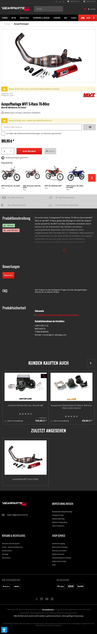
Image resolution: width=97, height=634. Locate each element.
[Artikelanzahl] (7, 151)
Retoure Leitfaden (59, 551)
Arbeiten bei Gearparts (11, 544)
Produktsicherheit (14, 308)
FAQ (5, 291)
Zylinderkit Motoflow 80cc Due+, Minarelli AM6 (25, 405)
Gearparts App (58, 515)
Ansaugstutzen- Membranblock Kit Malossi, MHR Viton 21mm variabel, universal (71, 406)
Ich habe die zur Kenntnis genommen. (34, 133)
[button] (4, 630)
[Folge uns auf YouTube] (46, 599)
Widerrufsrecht (58, 554)
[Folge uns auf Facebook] (41, 599)
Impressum (6, 558)
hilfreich (9, 225)
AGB (53, 565)
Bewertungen (11, 266)
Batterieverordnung (59, 547)
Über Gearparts (58, 526)
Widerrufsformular (59, 561)
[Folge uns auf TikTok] (36, 599)
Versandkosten (48, 609)
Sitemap (5, 554)
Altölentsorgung (58, 544)
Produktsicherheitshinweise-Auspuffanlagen (58, 315)
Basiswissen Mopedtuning (62, 512)
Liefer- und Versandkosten (12, 547)
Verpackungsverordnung (61, 558)
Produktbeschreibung (16, 218)
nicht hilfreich (11, 230)
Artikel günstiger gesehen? (14, 157)
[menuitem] (53, 1)
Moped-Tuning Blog (59, 522)
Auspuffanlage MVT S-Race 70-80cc (26, 479)
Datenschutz (7, 551)
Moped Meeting (58, 519)
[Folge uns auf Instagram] (52, 600)
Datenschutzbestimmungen (28, 133)
